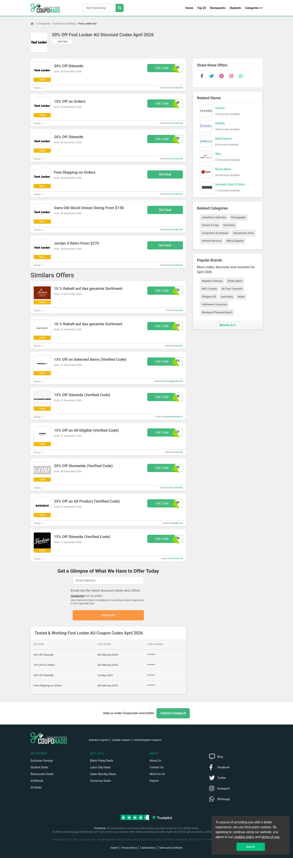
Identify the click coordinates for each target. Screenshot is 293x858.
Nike (218, 153)
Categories (252, 8)
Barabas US (177, 523)
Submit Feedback (173, 713)
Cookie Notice (147, 847)
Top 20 (201, 8)
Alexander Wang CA (174, 417)
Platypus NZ (209, 296)
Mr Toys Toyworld (232, 288)
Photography (238, 217)
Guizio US (178, 452)
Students (235, 8)
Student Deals (39, 767)
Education (229, 225)
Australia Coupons (99, 740)
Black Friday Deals (101, 760)
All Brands (37, 780)
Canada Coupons (121, 740)
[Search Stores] (120, 8)
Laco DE (179, 310)
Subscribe (108, 615)
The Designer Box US (173, 381)
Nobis (241, 296)
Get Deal (165, 174)
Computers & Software (215, 233)
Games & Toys (210, 225)
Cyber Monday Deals (103, 774)
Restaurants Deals (42, 774)
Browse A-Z (228, 325)
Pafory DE (178, 346)
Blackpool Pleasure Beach (217, 312)
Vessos (220, 108)
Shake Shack (234, 280)
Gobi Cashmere (176, 487)
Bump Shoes (223, 169)
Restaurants (217, 8)
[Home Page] (34, 24)
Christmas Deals (100, 780)
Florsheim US (177, 558)
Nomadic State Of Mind (230, 184)
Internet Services (212, 240)
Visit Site (62, 41)
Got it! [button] (250, 846)
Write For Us (157, 774)
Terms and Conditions (171, 847)
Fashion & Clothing (64, 23)
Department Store (243, 233)
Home (189, 8)
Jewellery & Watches (214, 217)
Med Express (223, 138)
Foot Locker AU (87, 23)
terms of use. (270, 837)
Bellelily (220, 123)
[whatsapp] (241, 76)
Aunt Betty (227, 296)
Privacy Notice (129, 847)
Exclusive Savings (42, 760)
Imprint (154, 780)
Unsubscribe (77, 595)
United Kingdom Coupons (147, 740)
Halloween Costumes (214, 304)
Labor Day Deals (100, 767)
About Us (155, 760)
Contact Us (157, 767)
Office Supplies (235, 240)
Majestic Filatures (212, 280)
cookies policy (244, 837)
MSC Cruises (209, 288)
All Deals (36, 787)
